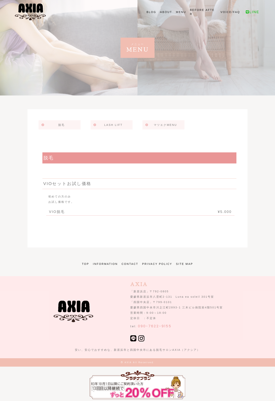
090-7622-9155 (154, 326)
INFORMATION (105, 263)
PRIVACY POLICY (157, 263)
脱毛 (61, 124)
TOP (85, 263)
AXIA (128, 362)
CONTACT (130, 263)
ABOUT (166, 16)
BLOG (151, 16)
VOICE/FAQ (230, 16)
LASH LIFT (113, 124)
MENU (181, 16)
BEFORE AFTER (202, 16)
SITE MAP (184, 263)
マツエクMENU (165, 124)
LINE (252, 17)
